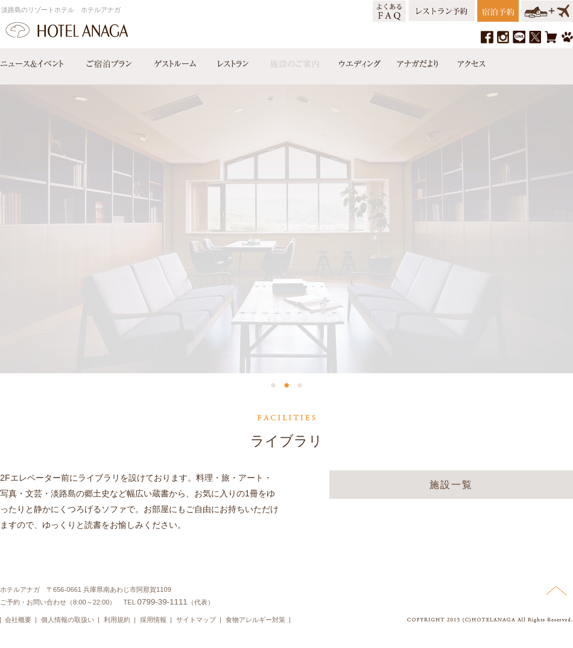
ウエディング (358, 61)
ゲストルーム (173, 61)
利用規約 (117, 619)
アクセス (468, 61)
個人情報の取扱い (67, 619)
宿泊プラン (108, 61)
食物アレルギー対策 (255, 619)
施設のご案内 (293, 61)
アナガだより (418, 61)
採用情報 (153, 619)
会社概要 (18, 619)
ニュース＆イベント (38, 61)
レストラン (232, 61)
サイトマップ (196, 619)
